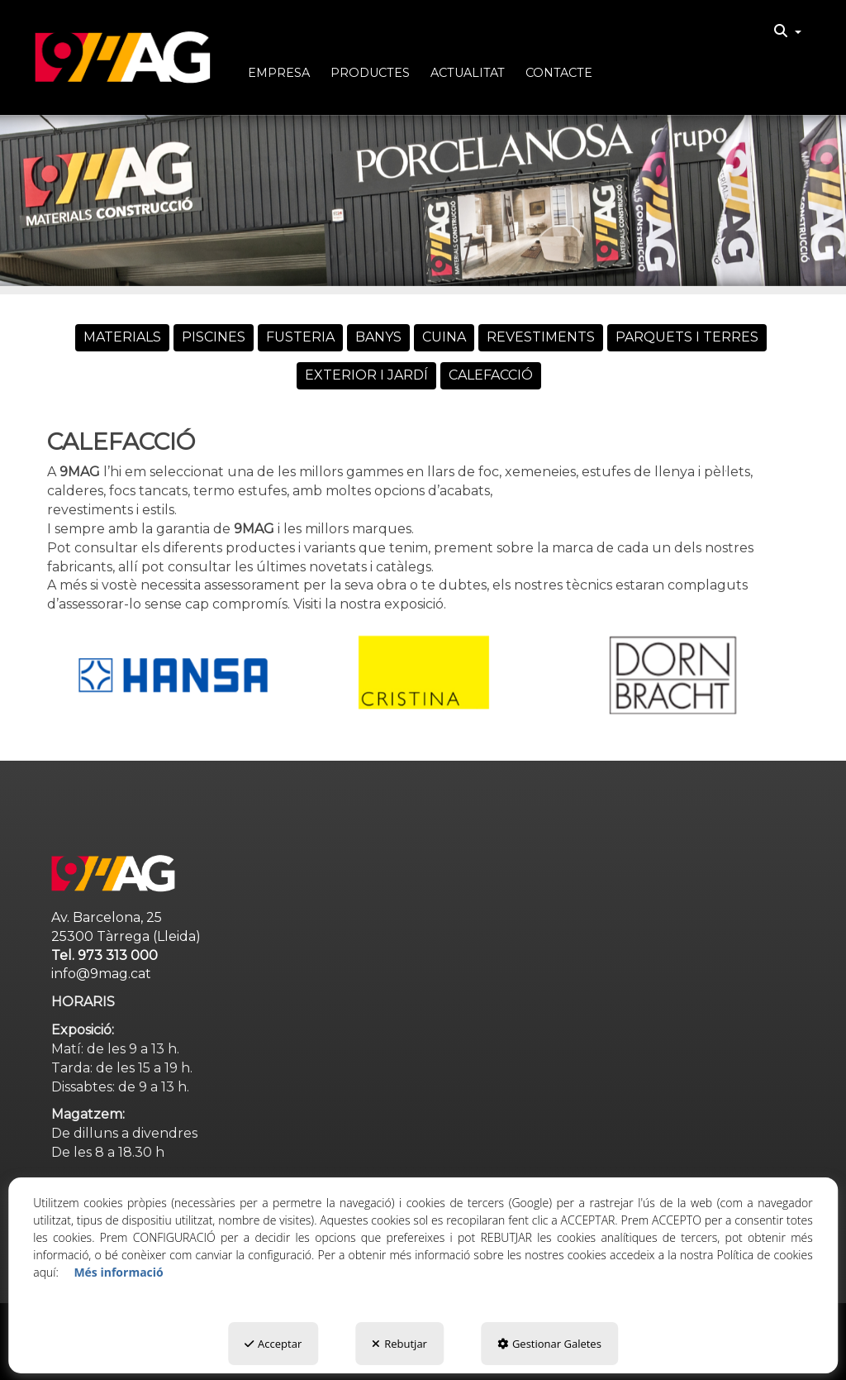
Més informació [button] (118, 1272)
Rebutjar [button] (399, 1343)
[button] (123, 57)
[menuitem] (788, 31)
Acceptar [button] (273, 1343)
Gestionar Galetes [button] (549, 1343)
